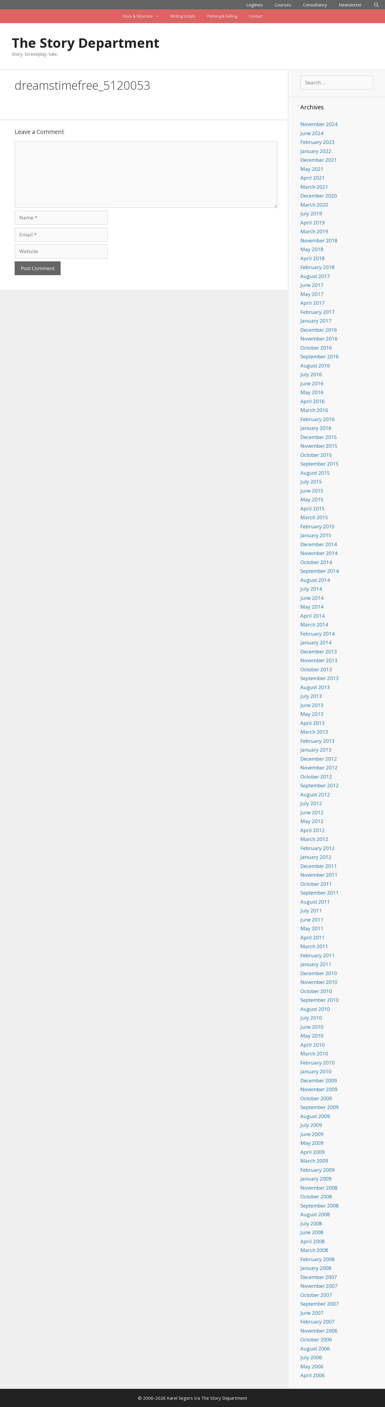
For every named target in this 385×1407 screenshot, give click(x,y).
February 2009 (317, 1169)
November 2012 (319, 767)
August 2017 (315, 276)
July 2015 (311, 481)
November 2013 (319, 660)
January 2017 (315, 320)
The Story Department (85, 43)
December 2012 (318, 758)
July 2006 (311, 1357)
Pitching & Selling (222, 16)
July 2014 (311, 588)
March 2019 (314, 231)
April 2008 (312, 1241)
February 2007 (317, 1321)
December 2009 (318, 1080)
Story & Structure (144, 16)
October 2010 (316, 991)
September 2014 (319, 571)
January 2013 (315, 749)
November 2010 (319, 982)
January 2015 (315, 535)
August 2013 (315, 687)
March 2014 (314, 624)
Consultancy (315, 5)
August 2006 (315, 1348)
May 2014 (312, 606)
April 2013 (312, 723)
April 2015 (312, 508)
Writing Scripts (183, 16)
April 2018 (312, 258)
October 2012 (316, 776)
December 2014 (318, 544)
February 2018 (317, 267)
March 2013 (314, 731)
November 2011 (319, 874)
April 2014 (312, 615)
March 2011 (314, 946)
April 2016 (312, 401)
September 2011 (319, 892)
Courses (283, 5)
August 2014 (315, 580)
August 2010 (315, 1009)
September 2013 (319, 678)
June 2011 (312, 919)
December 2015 (318, 437)
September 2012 (319, 785)
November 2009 (319, 1089)
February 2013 (317, 740)
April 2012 (312, 830)
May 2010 (312, 1035)
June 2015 (312, 490)
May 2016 (312, 392)
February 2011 (317, 955)
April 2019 (312, 222)
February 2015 (317, 526)
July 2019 (311, 213)
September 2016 (319, 356)
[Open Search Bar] (376, 4)
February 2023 (317, 142)
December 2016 (318, 329)
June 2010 (312, 1026)
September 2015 (319, 463)
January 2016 (315, 428)
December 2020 (318, 195)
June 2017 (312, 285)
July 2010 (311, 1017)
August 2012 (315, 794)
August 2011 (315, 901)
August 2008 (315, 1214)
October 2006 (316, 1339)
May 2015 (312, 499)
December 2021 (318, 159)
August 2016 (315, 365)
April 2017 (312, 302)
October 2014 (316, 562)
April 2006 (312, 1375)
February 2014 (317, 633)
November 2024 (319, 124)
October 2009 (316, 1098)
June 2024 (312, 133)
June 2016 (312, 383)
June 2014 (312, 598)
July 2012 (311, 803)
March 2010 (314, 1053)
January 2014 (315, 642)
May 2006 (312, 1366)
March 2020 (314, 204)
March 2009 (314, 1160)
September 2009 (319, 1107)
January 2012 (315, 857)
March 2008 (314, 1250)
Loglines (254, 5)
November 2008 (319, 1187)
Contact (255, 16)
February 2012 (317, 848)
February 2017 (317, 312)
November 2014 (319, 553)
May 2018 (312, 249)
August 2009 (315, 1116)
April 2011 (312, 937)
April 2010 (312, 1044)
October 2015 (316, 455)
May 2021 (312, 169)
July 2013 (311, 696)
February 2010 (317, 1062)
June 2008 (312, 1232)
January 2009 (315, 1178)
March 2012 (314, 839)
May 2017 (312, 294)
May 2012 (312, 821)
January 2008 (315, 1268)
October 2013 (316, 669)
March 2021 (314, 186)
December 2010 (318, 973)
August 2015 (315, 472)
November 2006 (319, 1330)
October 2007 (316, 1295)
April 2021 (312, 177)
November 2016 (319, 338)
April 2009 (312, 1152)
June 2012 (312, 812)
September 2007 (319, 1303)
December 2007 (318, 1277)
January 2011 (315, 964)
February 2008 (317, 1259)
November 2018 (319, 240)
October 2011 (316, 883)
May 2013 (312, 714)
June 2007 (312, 1312)
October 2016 (316, 347)
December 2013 (318, 651)
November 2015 (319, 445)
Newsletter (350, 5)
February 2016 (317, 419)
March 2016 (314, 410)
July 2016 (311, 374)
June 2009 (312, 1134)
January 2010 (315, 1071)
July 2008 (311, 1223)
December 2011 (318, 866)
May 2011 (312, 928)
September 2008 (319, 1205)
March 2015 (314, 517)
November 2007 (319, 1285)
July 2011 (311, 910)
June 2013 (312, 705)
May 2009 (312, 1142)
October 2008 (316, 1196)
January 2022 (315, 151)
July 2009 (311, 1125)
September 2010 (319, 1000)
